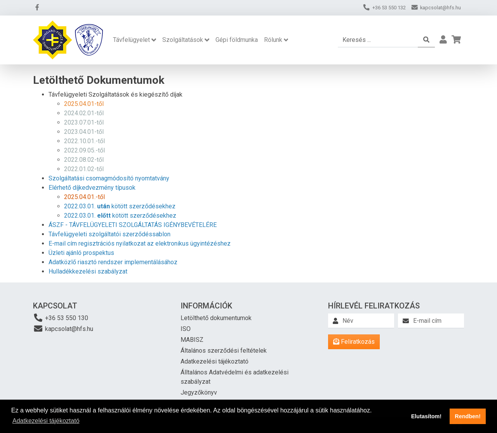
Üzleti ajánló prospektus (81, 252)
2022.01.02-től (84, 169)
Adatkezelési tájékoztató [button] (46, 420)
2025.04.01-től (84, 103)
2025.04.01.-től (84, 197)
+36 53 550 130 (60, 317)
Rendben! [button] (467, 416)
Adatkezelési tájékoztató (214, 361)
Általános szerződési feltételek (224, 350)
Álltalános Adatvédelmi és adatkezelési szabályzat (234, 377)
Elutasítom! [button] (426, 416)
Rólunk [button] (273, 39)
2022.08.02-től (84, 159)
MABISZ (192, 339)
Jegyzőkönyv (199, 392)
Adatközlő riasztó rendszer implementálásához (113, 262)
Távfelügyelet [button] (131, 39)
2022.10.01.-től (84, 141)
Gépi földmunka (236, 39)
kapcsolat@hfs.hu (63, 328)
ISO (186, 329)
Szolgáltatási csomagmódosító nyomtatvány (109, 178)
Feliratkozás (354, 341)
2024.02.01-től (84, 113)
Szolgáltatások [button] (182, 39)
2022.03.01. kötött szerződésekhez (120, 206)
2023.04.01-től (84, 131)
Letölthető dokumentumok (216, 318)
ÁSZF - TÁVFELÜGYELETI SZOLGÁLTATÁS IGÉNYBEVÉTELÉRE (133, 225)
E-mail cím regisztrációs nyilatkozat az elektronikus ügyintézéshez (140, 243)
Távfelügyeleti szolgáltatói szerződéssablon (109, 234)
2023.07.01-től (84, 122)
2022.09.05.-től (84, 150)
